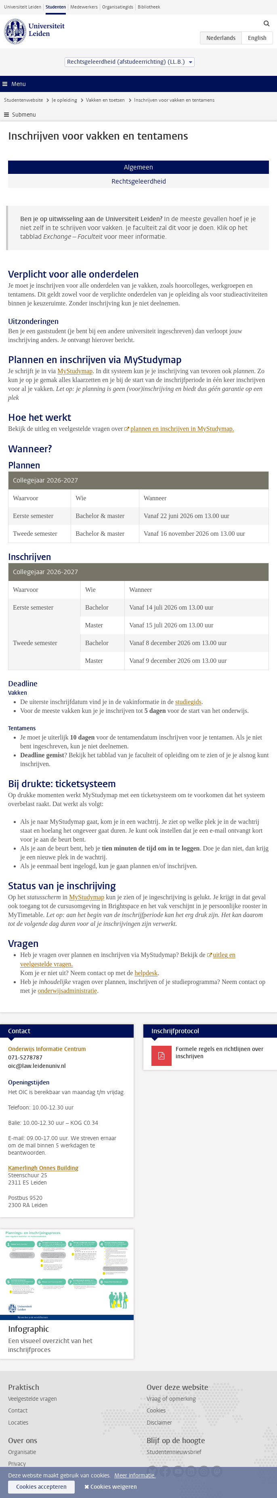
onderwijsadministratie (67, 990)
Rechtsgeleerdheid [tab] (138, 181)
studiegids (188, 701)
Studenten (56, 7)
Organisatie (22, 1452)
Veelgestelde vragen (32, 1399)
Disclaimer (159, 1423)
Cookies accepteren (41, 1487)
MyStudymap (74, 371)
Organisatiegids (117, 7)
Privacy (17, 1464)
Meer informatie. (135, 1475)
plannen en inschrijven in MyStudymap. (182, 428)
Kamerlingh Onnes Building (43, 1168)
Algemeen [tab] (138, 167)
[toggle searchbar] (266, 23)
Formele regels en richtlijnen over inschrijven (219, 1052)
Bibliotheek (149, 7)
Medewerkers (84, 7)
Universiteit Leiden (22, 7)
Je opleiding (64, 100)
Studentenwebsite (23, 100)
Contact (17, 1410)
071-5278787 (25, 1057)
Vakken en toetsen (105, 100)
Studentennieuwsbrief (174, 1452)
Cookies (156, 1410)
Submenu (24, 115)
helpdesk (145, 972)
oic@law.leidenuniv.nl (37, 1066)
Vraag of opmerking (171, 1399)
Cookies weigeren (113, 1487)
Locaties (18, 1423)
